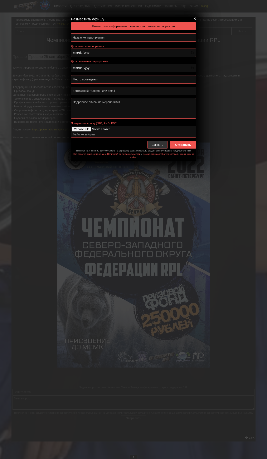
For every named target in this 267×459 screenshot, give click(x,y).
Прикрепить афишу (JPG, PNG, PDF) (94, 123)
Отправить (183, 144)
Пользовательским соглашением (89, 154)
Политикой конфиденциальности (123, 154)
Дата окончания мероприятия (89, 61)
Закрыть (157, 144)
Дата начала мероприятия (87, 46)
